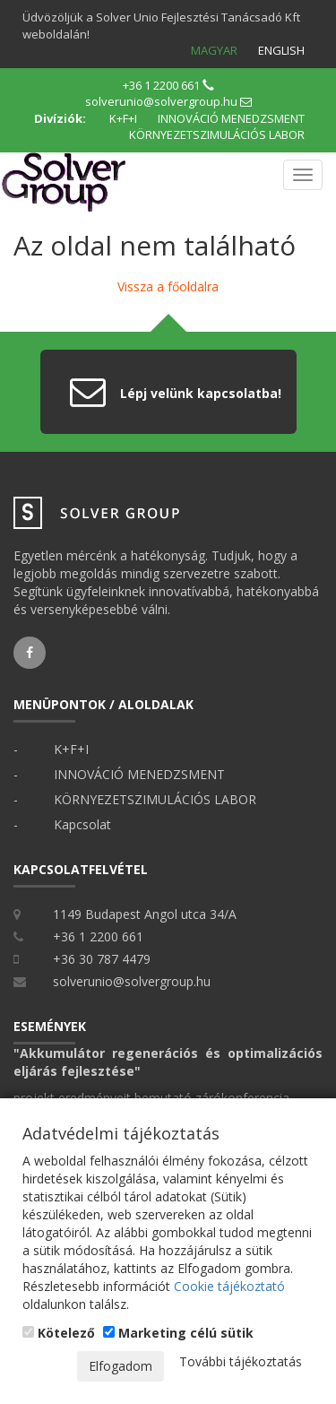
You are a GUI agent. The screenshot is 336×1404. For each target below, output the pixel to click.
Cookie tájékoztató (229, 1286)
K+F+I (123, 118)
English (281, 50)
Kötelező (58, 1332)
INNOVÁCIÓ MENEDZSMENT (231, 118)
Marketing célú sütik (178, 1332)
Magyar (214, 50)
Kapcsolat (82, 824)
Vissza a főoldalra (168, 286)
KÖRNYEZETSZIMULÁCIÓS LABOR (217, 134)
